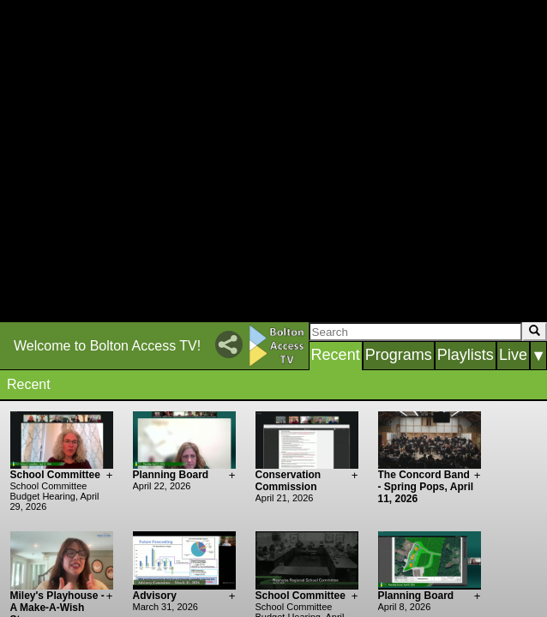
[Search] (415, 331)
